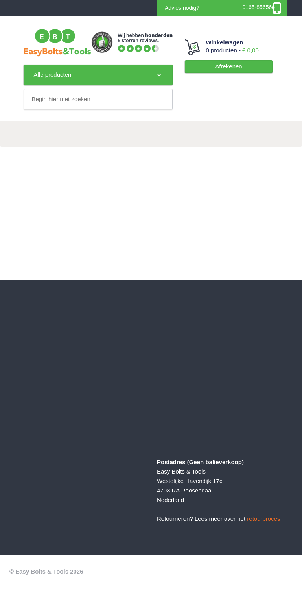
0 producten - (229, 46)
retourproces (263, 518)
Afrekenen (228, 66)
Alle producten (98, 75)
